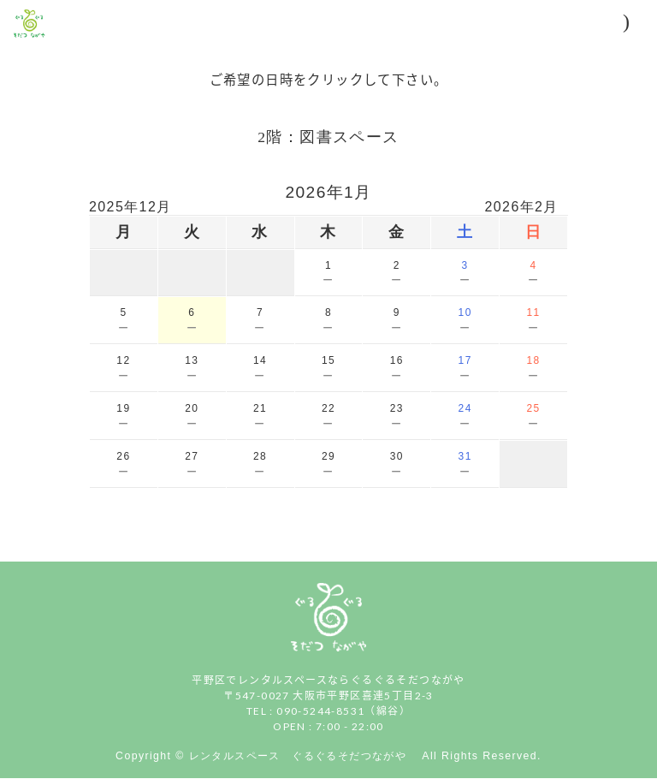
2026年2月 (522, 206)
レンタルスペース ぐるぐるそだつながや (303, 756)
